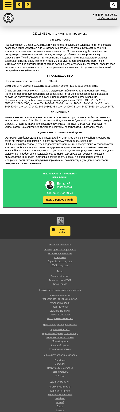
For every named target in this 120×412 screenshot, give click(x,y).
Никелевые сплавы (60, 244)
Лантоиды (60, 375)
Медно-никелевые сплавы (60, 337)
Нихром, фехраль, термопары (60, 249)
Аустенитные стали (60, 303)
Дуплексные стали (60, 310)
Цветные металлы (60, 381)
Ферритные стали (60, 306)
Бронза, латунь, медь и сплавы (60, 324)
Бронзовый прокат (60, 329)
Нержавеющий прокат (60, 295)
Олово (60, 406)
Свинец (60, 410)
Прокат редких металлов (60, 368)
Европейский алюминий (60, 394)
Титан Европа (60, 284)
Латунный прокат (60, 345)
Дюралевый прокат (60, 390)
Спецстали (60, 257)
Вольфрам (60, 360)
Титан (60, 271)
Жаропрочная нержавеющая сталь (60, 299)
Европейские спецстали (60, 261)
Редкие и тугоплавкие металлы (60, 355)
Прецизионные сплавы (60, 253)
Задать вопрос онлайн (60, 199)
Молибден (60, 364)
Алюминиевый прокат (60, 386)
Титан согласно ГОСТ (60, 280)
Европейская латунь (59, 349)
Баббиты (60, 398)
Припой (60, 402)
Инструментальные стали (60, 318)
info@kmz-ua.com (107, 18)
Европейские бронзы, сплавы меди (60, 333)
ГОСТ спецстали (60, 265)
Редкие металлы (60, 372)
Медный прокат (60, 341)
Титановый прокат (59, 276)
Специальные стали (60, 314)
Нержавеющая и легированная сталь (60, 290)
